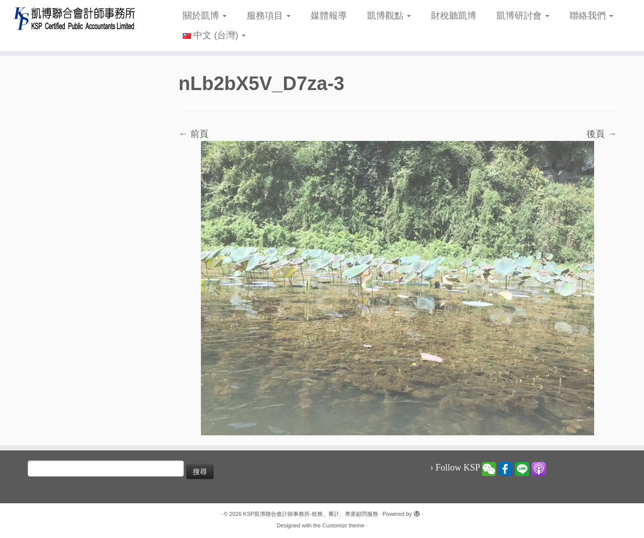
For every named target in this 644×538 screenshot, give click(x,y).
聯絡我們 (591, 16)
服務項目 (269, 16)
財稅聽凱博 (453, 16)
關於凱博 (205, 16)
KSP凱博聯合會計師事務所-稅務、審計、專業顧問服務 (310, 514)
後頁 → (601, 134)
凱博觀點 (389, 16)
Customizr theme (343, 525)
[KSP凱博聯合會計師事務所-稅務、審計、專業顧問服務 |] (74, 18)
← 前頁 (193, 134)
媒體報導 (329, 16)
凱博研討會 (522, 16)
